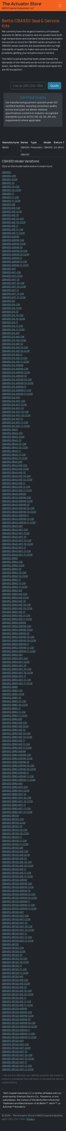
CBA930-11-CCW (11, 200)
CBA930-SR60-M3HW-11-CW (18, 647)
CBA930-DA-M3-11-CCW (15, 361)
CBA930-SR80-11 (11, 708)
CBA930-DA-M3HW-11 (14, 386)
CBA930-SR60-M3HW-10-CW (18, 636)
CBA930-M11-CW (11, 272)
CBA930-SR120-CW (13, 947)
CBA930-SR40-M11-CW (15, 529)
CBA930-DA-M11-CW (13, 401)
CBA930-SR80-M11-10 (14, 794)
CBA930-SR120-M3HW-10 (16, 1019)
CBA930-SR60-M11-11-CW (16, 679)
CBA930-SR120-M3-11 (14, 997)
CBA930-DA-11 (10, 322)
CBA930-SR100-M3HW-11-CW (18, 905)
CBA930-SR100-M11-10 (14, 922)
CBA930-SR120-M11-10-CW (17, 1055)
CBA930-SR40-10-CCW (15, 447)
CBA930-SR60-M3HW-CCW (17, 629)
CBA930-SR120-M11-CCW (16, 1047)
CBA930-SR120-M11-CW (15, 1044)
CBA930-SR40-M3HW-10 (15, 504)
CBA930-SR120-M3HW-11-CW (18, 1033)
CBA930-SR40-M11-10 (14, 536)
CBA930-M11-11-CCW (14, 297)
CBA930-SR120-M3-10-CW (17, 990)
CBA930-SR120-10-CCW (15, 962)
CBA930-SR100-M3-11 (14, 869)
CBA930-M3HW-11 (12, 258)
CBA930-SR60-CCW (13, 565)
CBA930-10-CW (10, 186)
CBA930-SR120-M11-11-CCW (18, 1069)
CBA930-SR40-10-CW (14, 443)
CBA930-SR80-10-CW (14, 701)
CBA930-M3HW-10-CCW (15, 254)
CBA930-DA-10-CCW (13, 318)
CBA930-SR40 (10, 429)
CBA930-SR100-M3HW (14, 879)
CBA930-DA (8, 300)
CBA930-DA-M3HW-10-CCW (17, 383)
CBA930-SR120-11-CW (14, 969)
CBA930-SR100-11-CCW (15, 844)
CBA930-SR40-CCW (13, 436)
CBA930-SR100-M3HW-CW (17, 883)
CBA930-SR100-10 (12, 826)
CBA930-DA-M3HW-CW (15, 368)
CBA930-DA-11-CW (12, 325)
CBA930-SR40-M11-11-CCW (17, 554)
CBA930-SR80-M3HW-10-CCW (19, 769)
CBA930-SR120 (10, 944)
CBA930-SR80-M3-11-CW (16, 744)
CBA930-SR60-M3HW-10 (15, 633)
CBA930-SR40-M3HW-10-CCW (19, 511)
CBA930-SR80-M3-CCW (15, 726)
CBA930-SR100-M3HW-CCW (18, 887)
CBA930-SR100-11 (12, 837)
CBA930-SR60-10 (11, 569)
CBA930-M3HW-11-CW (14, 261)
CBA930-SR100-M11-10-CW (17, 926)
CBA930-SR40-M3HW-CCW (17, 501)
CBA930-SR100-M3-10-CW (17, 862)
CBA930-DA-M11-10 (13, 408)
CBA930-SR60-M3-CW (14, 594)
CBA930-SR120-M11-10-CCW (18, 1058)
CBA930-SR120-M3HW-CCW (18, 1015)
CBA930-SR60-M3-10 (14, 601)
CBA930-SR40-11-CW (14, 454)
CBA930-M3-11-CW (12, 229)
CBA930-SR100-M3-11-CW (16, 872)
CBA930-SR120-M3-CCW (16, 983)
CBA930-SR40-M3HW (14, 493)
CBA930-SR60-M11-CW (15, 658)
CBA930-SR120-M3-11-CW (16, 1001)
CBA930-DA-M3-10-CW (15, 347)
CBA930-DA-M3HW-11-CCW (17, 393)
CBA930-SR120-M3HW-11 (16, 1030)
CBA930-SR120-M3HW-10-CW (18, 1022)
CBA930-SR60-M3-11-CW (16, 615)
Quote (54, 86)
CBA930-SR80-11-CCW (14, 715)
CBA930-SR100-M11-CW (15, 915)
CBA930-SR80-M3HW (14, 751)
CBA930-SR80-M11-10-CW (16, 797)
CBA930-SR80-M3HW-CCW (17, 758)
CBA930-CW (9, 175)
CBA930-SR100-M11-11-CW (17, 937)
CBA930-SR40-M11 (12, 526)
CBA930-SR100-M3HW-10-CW (18, 894)
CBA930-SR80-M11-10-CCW (17, 801)
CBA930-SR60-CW (12, 561)
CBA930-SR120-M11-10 (14, 1051)
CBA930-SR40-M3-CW (14, 465)
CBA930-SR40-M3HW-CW (16, 497)
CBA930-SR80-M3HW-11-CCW (18, 779)
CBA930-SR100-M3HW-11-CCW (19, 908)
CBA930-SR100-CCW (13, 822)
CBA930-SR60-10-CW (14, 572)
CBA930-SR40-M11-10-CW (16, 540)
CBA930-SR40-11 (11, 451)
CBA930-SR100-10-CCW (15, 833)
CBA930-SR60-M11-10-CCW (17, 672)
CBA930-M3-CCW (12, 211)
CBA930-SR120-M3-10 (14, 987)
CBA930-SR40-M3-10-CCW (17, 479)
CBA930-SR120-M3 (12, 976)
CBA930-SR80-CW (12, 690)
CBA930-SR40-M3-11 (13, 483)
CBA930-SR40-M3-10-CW (16, 476)
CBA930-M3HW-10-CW (14, 250)
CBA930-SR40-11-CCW (14, 458)
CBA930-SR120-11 (12, 965)
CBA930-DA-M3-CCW (14, 340)
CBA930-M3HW (10, 236)
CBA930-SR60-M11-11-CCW (17, 683)
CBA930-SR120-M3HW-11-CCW (19, 1037)
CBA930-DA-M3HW (12, 365)
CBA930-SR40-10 (11, 440)
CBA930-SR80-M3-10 (14, 729)
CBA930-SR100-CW (13, 819)
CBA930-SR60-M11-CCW (15, 661)
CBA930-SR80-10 (11, 697)
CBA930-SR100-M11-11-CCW (18, 940)
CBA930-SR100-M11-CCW (16, 919)
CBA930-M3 (8, 204)
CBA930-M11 (9, 268)
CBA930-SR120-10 (12, 955)
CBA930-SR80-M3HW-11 (15, 772)
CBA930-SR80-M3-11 (13, 740)
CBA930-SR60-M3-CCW (15, 597)
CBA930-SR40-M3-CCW (15, 468)
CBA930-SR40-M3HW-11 (15, 515)
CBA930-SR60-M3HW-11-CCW (19, 651)
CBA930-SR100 (10, 815)
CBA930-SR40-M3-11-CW (16, 486)
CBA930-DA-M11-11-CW (15, 422)
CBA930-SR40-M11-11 (14, 547)
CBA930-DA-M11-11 (12, 418)
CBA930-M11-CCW (12, 275)
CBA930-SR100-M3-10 (14, 858)
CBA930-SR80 (10, 686)
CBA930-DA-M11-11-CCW (16, 426)
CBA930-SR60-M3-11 (13, 611)
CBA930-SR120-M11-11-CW (17, 1065)
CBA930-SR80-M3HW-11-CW (18, 776)
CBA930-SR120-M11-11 (14, 1062)
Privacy (31, 1119)
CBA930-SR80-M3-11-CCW (17, 747)
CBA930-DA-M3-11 (12, 354)
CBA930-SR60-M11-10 (14, 665)
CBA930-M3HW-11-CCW (15, 265)
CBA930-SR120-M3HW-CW (17, 1012)
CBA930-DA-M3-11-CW (14, 358)
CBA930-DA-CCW (12, 308)
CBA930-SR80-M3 (12, 719)
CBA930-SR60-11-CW (14, 583)
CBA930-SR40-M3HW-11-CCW (19, 522)
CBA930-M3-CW (11, 208)
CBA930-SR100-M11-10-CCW (18, 930)
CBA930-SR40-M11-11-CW (16, 551)
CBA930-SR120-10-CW (14, 958)
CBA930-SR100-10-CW (14, 829)
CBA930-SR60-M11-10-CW (16, 669)
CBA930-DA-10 (10, 311)
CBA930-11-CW (10, 197)
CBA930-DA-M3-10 (12, 343)
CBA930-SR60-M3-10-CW (16, 604)
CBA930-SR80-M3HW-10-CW (18, 765)
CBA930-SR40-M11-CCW (15, 533)
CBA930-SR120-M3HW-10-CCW (19, 1026)
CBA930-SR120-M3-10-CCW (17, 994)
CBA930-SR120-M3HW (14, 1008)
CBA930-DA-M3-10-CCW (16, 350)
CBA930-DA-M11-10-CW (15, 411)
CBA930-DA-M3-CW (13, 336)
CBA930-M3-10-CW (13, 218)
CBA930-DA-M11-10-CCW (16, 415)
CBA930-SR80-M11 (12, 783)
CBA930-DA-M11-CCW (14, 404)
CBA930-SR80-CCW (13, 694)
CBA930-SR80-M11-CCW (15, 790)
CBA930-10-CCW (11, 190)
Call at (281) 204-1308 (28, 86)
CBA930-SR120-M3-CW (15, 980)
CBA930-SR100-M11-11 (14, 933)
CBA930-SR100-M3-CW (15, 851)
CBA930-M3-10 (10, 215)
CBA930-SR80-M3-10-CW (16, 733)
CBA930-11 (8, 193)
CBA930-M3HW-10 (12, 247)
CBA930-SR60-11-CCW (14, 586)
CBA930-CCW (9, 179)
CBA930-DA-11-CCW (13, 329)
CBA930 (6, 172)
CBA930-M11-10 (10, 279)
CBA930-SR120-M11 (13, 1040)
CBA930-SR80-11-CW (14, 711)
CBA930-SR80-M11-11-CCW (17, 812)
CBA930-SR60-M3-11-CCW (17, 619)
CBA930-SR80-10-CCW (15, 704)
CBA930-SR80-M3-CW (14, 722)
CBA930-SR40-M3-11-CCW (17, 490)
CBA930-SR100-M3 (12, 847)
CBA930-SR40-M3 (12, 461)
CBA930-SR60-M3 (12, 590)
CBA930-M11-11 (10, 290)
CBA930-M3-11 (10, 225)
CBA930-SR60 (10, 558)
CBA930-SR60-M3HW (14, 622)
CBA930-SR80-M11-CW (15, 787)
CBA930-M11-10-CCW (14, 286)
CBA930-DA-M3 (10, 333)
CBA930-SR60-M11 (12, 654)
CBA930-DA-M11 (11, 397)
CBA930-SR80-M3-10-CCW (17, 737)
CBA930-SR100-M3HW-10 (16, 890)
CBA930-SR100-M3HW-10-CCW (19, 897)
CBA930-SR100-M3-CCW (16, 854)
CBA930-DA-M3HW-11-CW (16, 390)
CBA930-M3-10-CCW (13, 222)
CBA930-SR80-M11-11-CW (16, 808)
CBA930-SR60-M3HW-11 (15, 644)
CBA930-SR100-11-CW (14, 840)
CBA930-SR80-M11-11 (14, 804)
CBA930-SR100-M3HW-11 (16, 901)
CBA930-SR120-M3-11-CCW (17, 1005)
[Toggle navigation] (60, 6)
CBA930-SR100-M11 (13, 912)
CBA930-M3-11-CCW (13, 233)
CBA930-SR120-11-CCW (15, 972)
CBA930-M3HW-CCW (14, 243)
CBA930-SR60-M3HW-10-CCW (19, 640)
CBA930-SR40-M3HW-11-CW (18, 518)
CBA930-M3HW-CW (13, 240)
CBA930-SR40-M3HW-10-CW (18, 508)
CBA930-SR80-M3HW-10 (15, 762)
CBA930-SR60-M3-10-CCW (17, 608)
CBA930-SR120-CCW (13, 951)
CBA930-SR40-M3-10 (14, 472)
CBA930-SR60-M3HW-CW (16, 626)
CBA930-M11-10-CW (13, 283)
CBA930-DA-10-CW (12, 315)
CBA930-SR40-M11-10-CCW (17, 544)
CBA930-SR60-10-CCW (15, 576)
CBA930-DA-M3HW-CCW (16, 372)
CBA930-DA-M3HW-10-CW (17, 379)
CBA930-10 (8, 183)
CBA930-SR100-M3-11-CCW (17, 876)
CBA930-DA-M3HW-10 (14, 376)
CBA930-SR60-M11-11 (14, 676)
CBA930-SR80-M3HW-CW (16, 754)
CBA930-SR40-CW (12, 433)
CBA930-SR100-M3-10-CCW (17, 865)
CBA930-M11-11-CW (13, 293)
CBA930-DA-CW (11, 304)
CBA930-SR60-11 (11, 579)
